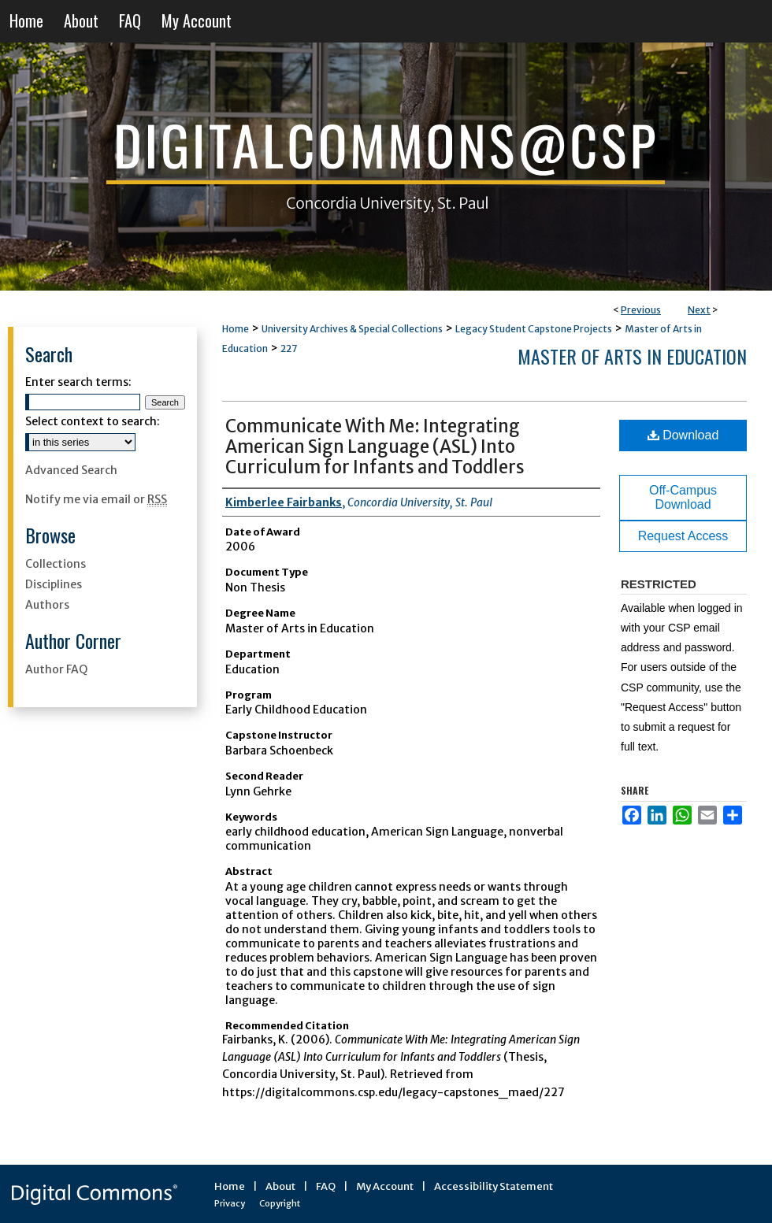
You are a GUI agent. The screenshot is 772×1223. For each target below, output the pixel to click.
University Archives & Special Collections (352, 329)
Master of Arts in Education (632, 356)
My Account (385, 1186)
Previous (641, 310)
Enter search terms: (78, 382)
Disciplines (53, 584)
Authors (47, 605)
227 (288, 348)
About (280, 1186)
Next (699, 310)
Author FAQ (56, 669)
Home (235, 329)
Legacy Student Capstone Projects (533, 329)
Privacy (229, 1203)
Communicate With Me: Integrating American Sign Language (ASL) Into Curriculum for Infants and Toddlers (375, 446)
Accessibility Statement (493, 1186)
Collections (55, 564)
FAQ (326, 1186)
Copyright (279, 1203)
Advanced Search (71, 470)
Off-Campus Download (683, 497)
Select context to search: (92, 421)
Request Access (683, 536)
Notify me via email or (96, 499)
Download (683, 435)
